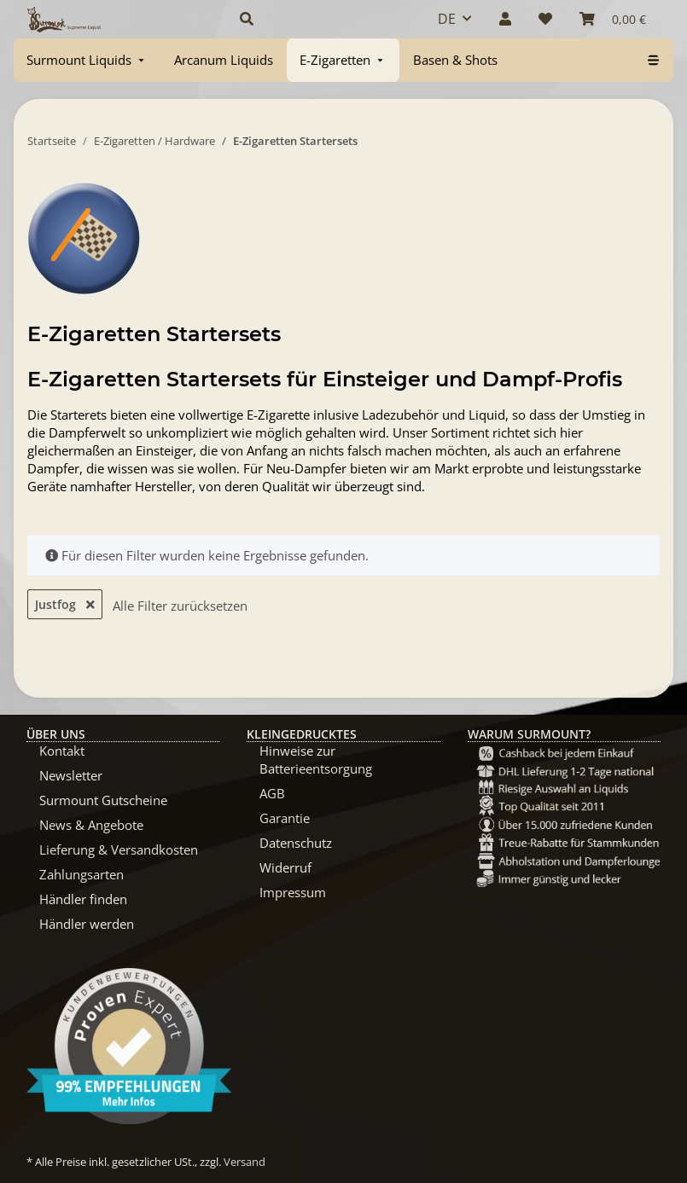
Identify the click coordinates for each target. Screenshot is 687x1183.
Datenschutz (295, 842)
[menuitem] (87, 60)
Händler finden (83, 899)
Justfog (65, 604)
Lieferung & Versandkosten (118, 849)
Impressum (292, 892)
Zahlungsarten (81, 874)
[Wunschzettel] (545, 19)
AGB (272, 793)
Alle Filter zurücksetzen (180, 605)
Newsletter (70, 775)
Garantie (284, 817)
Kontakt (61, 750)
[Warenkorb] (613, 19)
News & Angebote (91, 824)
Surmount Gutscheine (103, 800)
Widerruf (285, 867)
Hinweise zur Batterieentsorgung (315, 759)
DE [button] (447, 18)
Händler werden (86, 923)
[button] (318, 19)
